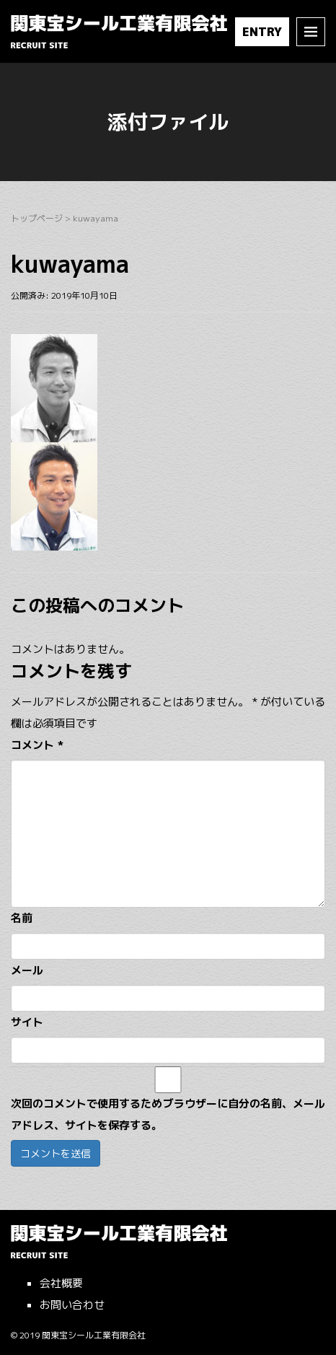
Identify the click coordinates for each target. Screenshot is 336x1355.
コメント (37, 745)
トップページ (37, 218)
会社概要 (61, 1283)
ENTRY (262, 32)
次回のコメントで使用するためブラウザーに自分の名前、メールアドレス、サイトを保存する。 (168, 1114)
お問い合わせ (72, 1304)
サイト (27, 1022)
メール (27, 970)
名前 (21, 918)
